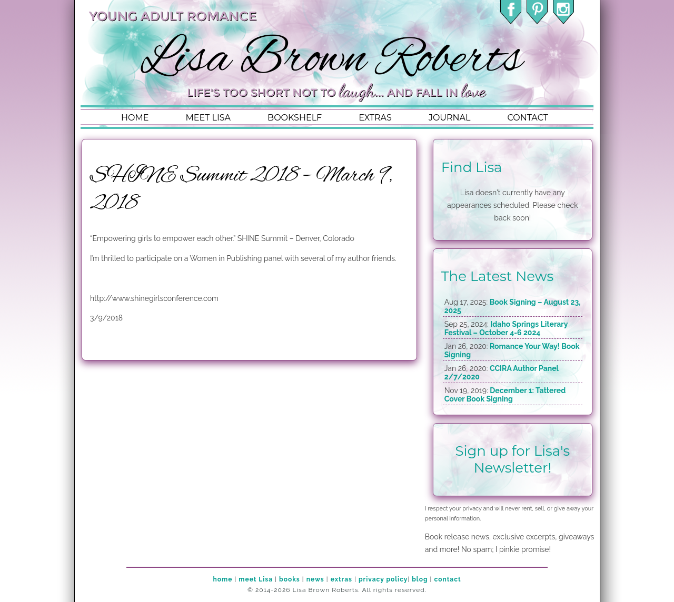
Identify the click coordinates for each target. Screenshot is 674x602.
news (315, 579)
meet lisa (208, 118)
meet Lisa (256, 579)
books (289, 579)
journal (450, 118)
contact (527, 118)
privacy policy (383, 579)
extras (375, 118)
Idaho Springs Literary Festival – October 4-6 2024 (506, 328)
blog (420, 579)
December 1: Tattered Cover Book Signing (505, 394)
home (134, 118)
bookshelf (294, 118)
